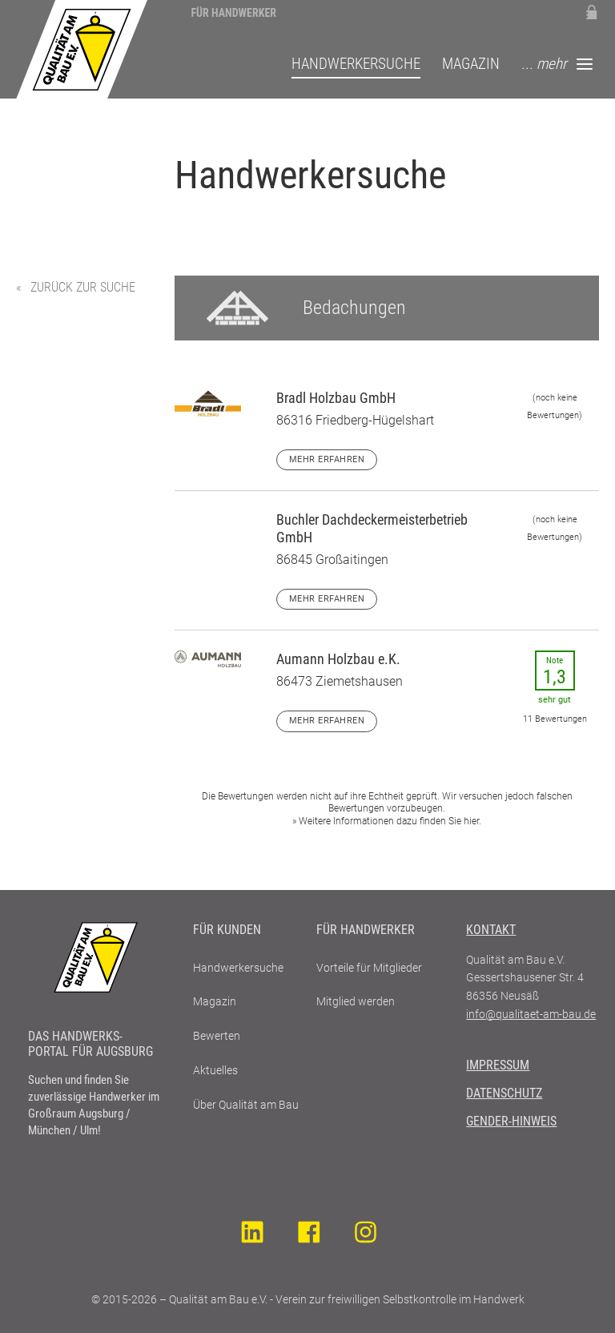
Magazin (471, 65)
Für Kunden (227, 929)
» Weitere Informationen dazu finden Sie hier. (386, 821)
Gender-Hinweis (511, 1121)
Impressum (497, 1065)
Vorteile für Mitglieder (369, 967)
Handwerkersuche (355, 65)
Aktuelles (215, 1070)
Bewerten (216, 1035)
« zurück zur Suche (75, 287)
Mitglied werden (355, 1001)
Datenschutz (504, 1093)
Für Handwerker (233, 12)
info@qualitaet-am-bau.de (531, 1014)
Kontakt (491, 929)
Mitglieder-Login (591, 12)
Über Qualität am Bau (246, 1104)
